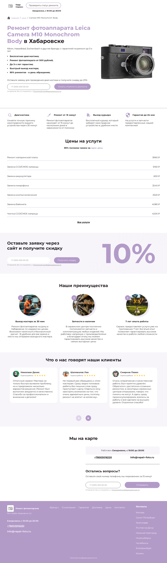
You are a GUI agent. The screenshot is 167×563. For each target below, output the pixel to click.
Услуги (60, 10)
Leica (24, 18)
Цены (97, 10)
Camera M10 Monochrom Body (43, 18)
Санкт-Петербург (145, 517)
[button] (88, 418)
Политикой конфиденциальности (47, 91)
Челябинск (142, 543)
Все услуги (83, 222)
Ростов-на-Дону (144, 528)
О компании (85, 10)
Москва (140, 512)
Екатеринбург (144, 548)
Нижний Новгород (146, 533)
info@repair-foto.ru (142, 457)
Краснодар (142, 522)
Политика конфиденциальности (83, 558)
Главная (15, 18)
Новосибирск (143, 538)
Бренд (71, 10)
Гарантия (84, 507)
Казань (140, 553)
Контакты (108, 10)
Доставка (97, 507)
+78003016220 (84, 4)
